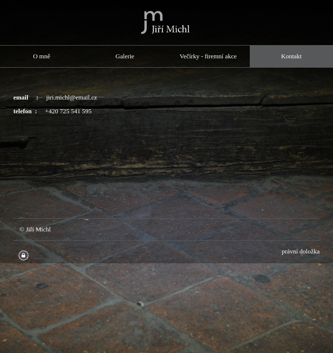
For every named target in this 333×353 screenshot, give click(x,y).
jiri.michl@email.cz (71, 97)
